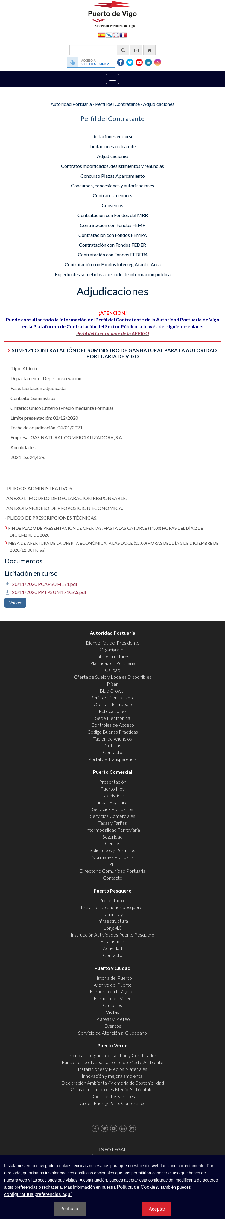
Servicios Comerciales (112, 816)
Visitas (112, 1012)
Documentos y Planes (112, 1096)
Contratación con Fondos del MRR (112, 215)
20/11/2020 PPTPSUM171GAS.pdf (49, 592)
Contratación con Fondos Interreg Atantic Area (113, 264)
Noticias (112, 745)
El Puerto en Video (113, 998)
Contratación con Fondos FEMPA (112, 235)
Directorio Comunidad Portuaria (112, 871)
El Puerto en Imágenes (113, 991)
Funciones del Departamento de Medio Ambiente (112, 1062)
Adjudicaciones (158, 104)
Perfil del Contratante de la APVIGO (112, 333)
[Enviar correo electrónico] (136, 50)
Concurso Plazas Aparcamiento (112, 176)
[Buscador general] (99, 50)
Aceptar (157, 1209)
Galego (109, 34)
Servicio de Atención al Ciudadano (112, 1033)
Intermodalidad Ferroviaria (112, 830)
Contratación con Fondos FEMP (112, 225)
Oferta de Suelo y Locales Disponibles (112, 677)
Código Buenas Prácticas (112, 732)
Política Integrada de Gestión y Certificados (113, 1055)
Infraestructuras (112, 656)
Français (123, 34)
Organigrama (113, 649)
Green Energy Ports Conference (113, 1103)
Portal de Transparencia (112, 759)
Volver (15, 602)
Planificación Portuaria (112, 663)
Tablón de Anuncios (112, 738)
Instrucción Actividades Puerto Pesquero (112, 934)
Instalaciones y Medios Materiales (112, 1069)
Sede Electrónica (112, 718)
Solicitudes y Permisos (112, 850)
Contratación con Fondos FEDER (112, 245)
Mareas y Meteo (112, 1019)
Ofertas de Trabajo (112, 704)
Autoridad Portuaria (71, 104)
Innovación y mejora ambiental (112, 1076)
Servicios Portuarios (112, 809)
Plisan (112, 684)
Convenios (112, 205)
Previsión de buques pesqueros (113, 907)
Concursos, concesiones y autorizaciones (112, 185)
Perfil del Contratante (117, 104)
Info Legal (112, 1149)
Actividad (112, 948)
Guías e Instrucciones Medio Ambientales (113, 1089)
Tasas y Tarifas (112, 823)
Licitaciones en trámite (112, 146)
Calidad (112, 670)
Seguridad (112, 836)
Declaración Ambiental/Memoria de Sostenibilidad (112, 1083)
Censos (112, 843)
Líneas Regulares (112, 802)
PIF (112, 864)
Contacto (112, 752)
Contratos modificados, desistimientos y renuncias (112, 166)
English (116, 34)
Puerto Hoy (113, 788)
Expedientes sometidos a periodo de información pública (113, 274)
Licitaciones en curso (112, 136)
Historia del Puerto (112, 978)
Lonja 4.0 (113, 928)
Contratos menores (112, 195)
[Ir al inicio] (149, 50)
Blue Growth (113, 690)
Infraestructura (112, 921)
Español (101, 34)
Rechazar (70, 1208)
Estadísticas (112, 795)
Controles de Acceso (112, 725)
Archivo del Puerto (113, 985)
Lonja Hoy (112, 914)
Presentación (112, 782)
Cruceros (112, 1005)
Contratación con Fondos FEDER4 (113, 254)
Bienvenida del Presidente (112, 642)
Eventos (112, 1026)
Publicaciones (113, 711)
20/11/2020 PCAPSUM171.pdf (44, 584)
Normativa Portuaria (113, 857)
